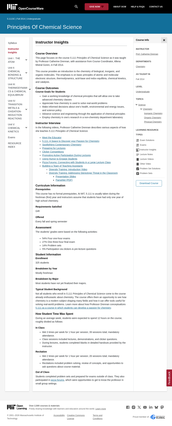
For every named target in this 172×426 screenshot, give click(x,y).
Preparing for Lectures (54, 148)
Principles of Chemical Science (44, 27)
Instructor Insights (13, 51)
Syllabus (12, 43)
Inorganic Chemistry (153, 113)
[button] (149, 183)
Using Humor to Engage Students (59, 158)
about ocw (119, 7)
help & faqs (137, 7)
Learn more (100, 409)
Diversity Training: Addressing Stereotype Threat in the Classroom (83, 173)
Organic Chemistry (152, 117)
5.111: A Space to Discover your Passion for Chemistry (70, 141)
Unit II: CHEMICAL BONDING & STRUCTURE (15, 73)
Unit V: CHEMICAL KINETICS (14, 128)
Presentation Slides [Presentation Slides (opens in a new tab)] (66, 176)
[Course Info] (164, 40)
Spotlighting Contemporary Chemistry (61, 144)
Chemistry (140, 66)
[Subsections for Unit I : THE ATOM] (26, 60)
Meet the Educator (51, 137)
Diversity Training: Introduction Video (68, 169)
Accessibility (59, 415)
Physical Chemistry (153, 122)
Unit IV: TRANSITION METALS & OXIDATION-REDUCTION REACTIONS (15, 109)
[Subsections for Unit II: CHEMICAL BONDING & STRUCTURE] (26, 73)
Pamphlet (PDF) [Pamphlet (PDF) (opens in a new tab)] (64, 180)
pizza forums (57, 380)
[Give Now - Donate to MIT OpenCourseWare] (97, 6)
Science (142, 105)
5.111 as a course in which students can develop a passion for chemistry (73, 307)
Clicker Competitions (53, 151)
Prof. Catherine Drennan (147, 54)
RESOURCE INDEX (14, 145)
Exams (11, 137)
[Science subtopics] (137, 105)
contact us (156, 7)
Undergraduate (143, 92)
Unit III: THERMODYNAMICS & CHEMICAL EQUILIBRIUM (17, 89)
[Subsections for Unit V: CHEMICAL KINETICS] (26, 128)
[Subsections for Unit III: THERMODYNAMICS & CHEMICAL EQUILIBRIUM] (30, 89)
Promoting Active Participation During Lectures (66, 155)
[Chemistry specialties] (141, 109)
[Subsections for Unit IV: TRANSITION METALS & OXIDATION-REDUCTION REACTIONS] (26, 110)
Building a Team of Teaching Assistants (62, 166)
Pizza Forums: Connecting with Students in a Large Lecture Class (76, 162)
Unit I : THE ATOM (14, 60)
